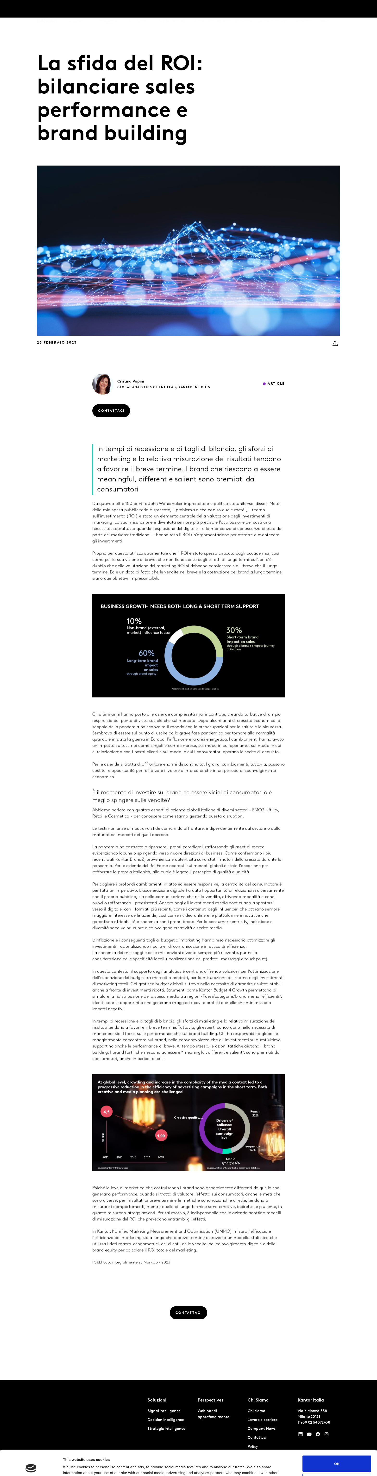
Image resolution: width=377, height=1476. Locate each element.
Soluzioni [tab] (76, 9)
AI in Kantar (138, 9)
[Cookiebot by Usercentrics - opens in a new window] (31, 1466)
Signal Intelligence (164, 1411)
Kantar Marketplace (212, 9)
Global (324, 9)
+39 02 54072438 (315, 1423)
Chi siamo (243, 9)
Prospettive (109, 9)
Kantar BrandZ (172, 9)
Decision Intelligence (166, 1420)
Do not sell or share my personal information (337, 1456)
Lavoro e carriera (273, 9)
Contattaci (302, 9)
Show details (74, 1466)
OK (337, 1438)
